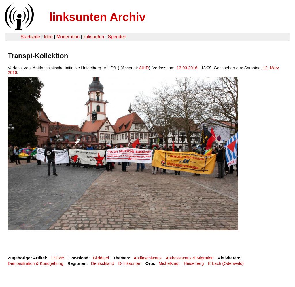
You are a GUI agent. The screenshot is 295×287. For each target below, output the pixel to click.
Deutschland (102, 263)
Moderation (68, 36)
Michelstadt (169, 263)
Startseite (30, 36)
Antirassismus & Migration (189, 258)
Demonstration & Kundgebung (35, 263)
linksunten (93, 36)
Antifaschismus (148, 258)
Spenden (117, 36)
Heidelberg (194, 263)
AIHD (144, 68)
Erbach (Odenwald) (226, 263)
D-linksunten (129, 263)
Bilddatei (101, 258)
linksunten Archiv (97, 17)
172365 (58, 258)
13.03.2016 (187, 68)
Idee (48, 36)
